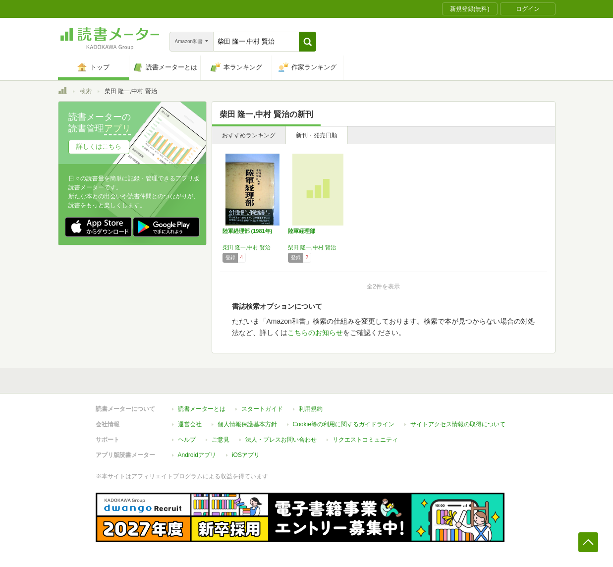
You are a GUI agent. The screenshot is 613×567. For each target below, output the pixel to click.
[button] (307, 42)
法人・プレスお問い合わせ (281, 440)
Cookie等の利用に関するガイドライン (343, 424)
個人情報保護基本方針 (247, 424)
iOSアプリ (246, 455)
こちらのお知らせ (315, 333)
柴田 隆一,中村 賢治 (247, 247)
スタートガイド (262, 409)
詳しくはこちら (98, 146)
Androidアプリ (197, 455)
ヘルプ (187, 440)
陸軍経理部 (301, 231)
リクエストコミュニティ (365, 440)
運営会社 (190, 424)
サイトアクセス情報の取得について (457, 424)
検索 (86, 91)
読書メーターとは (201, 409)
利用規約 (311, 409)
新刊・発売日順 (316, 135)
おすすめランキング (249, 135)
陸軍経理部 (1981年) (248, 231)
